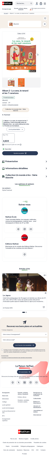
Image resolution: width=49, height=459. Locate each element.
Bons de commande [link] (9, 450)
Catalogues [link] (40, 446)
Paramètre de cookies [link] (40, 442)
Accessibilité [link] (15, 446)
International (37, 415)
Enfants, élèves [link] (22, 397)
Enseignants (6, 392)
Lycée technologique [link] (8, 408)
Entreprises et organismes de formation (37, 394)
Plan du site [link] (13, 438)
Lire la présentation (14, 129)
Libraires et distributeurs (37, 406)
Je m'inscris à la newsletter (23, 345)
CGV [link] (37, 450)
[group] (11, 82)
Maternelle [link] (5, 395)
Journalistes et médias (37, 411)
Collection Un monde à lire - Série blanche (15, 109)
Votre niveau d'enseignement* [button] (11, 334)
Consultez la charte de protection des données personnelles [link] (16, 357)
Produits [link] (24, 453)
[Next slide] (45, 24)
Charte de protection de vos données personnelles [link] (17, 442)
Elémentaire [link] (5, 398)
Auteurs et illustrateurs (37, 402)
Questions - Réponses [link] (23, 450)
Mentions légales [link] (23, 438)
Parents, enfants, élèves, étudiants (23, 393)
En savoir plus (4, 355)
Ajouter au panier (19, 153)
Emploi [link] (8, 446)
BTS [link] (3, 416)
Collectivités (37, 398)
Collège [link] (4, 402)
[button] (21, 54)
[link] (18, 229)
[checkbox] (2, 350)
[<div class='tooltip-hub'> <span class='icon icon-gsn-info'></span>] (20, 144)
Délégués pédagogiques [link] (28, 446)
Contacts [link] (43, 450)
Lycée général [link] (6, 405)
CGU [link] (32, 450)
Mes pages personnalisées (38, 9)
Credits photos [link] (34, 438)
